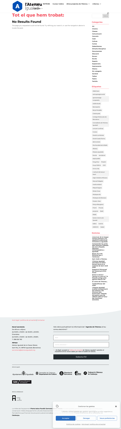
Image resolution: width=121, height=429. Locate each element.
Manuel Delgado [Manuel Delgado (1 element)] (98, 181)
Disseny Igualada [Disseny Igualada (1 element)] (98, 152)
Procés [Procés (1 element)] (101, 208)
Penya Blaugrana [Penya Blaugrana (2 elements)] (98, 204)
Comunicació (96, 34)
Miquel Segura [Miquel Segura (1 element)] (97, 188)
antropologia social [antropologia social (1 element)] (99, 94)
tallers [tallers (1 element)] (94, 223)
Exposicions (96, 64)
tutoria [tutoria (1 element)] (101, 223)
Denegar (86, 418)
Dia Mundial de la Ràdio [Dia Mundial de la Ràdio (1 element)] (100, 145)
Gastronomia (96, 66)
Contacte (37, 8)
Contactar (41, 320)
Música (94, 69)
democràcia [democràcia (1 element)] (96, 142)
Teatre (94, 79)
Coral (94, 39)
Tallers (94, 76)
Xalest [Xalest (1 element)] (102, 227)
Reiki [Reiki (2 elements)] (101, 211)
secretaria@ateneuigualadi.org (23, 350)
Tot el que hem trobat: (38, 15)
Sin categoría (96, 71)
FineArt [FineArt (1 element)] (103, 162)
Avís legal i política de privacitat (93, 424)
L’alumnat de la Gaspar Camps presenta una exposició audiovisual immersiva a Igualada (100, 239)
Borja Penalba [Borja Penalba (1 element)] (97, 110)
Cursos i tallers (58, 4)
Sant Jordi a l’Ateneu (99, 259)
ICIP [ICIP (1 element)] (104, 165)
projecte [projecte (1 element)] (95, 211)
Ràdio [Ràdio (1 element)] (94, 214)
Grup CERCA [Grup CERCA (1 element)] (97, 165)
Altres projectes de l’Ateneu (77, 4)
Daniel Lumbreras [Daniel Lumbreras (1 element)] (98, 135)
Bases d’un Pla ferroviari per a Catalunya (97, 255)
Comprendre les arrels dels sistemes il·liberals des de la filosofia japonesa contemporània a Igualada (100, 247)
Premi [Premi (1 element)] (95, 208)
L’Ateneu (95, 4)
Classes (94, 31)
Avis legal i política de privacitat (24, 320)
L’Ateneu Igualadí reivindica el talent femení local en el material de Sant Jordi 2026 (100, 264)
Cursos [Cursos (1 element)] (95, 132)
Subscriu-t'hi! (81, 357)
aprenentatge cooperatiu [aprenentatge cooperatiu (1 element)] (97, 99)
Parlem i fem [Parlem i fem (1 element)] (97, 201)
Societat (95, 74)
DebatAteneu (97, 46)
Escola (94, 59)
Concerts (95, 36)
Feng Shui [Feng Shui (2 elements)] (96, 162)
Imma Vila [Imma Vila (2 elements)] (96, 168)
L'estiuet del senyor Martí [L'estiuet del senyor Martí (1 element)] (99, 173)
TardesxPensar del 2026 (98, 284)
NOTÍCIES (46, 4)
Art (93, 26)
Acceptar (65, 418)
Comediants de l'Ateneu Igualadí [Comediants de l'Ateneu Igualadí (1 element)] (100, 124)
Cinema (95, 29)
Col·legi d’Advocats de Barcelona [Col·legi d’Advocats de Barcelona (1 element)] (100, 118)
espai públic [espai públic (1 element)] (96, 158)
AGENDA (37, 4)
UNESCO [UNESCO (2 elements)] (95, 227)
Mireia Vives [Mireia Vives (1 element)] (96, 191)
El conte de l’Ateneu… (100, 281)
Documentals (97, 51)
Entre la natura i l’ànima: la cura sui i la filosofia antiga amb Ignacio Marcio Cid (100, 277)
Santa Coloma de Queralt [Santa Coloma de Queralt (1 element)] (98, 219)
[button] (116, 406)
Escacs (94, 56)
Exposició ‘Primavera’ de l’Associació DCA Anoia (99, 271)
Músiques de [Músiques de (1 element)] (97, 194)
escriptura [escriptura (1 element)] (102, 155)
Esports (95, 61)
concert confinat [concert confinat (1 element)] (98, 128)
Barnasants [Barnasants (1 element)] (96, 107)
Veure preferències (107, 418)
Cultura (94, 41)
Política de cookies (73, 424)
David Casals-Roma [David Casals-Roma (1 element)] (99, 138)
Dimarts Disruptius (99, 49)
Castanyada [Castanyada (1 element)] (96, 113)
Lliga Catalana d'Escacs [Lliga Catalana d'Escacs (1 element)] (100, 178)
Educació (95, 54)
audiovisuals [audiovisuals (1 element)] (96, 103)
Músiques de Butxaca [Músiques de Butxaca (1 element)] (99, 198)
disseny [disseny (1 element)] (95, 148)
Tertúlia (95, 81)
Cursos (94, 44)
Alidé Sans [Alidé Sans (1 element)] (96, 91)
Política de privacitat (75, 350)
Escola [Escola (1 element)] (95, 155)
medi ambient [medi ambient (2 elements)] (97, 184)
